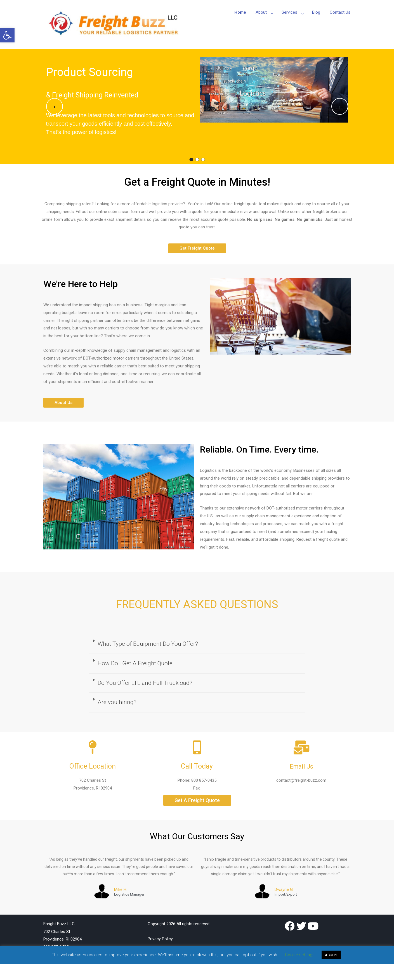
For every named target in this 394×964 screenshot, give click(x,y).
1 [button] (191, 159)
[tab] (197, 644)
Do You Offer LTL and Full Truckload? (145, 683)
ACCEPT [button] (331, 955)
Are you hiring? (117, 702)
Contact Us (340, 12)
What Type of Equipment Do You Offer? (148, 643)
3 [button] (203, 159)
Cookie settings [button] (300, 954)
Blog (316, 12)
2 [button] (197, 159)
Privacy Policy (160, 938)
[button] (197, 248)
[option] (197, 99)
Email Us (301, 766)
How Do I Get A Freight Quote (135, 663)
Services (289, 12)
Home (240, 12)
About (261, 12)
